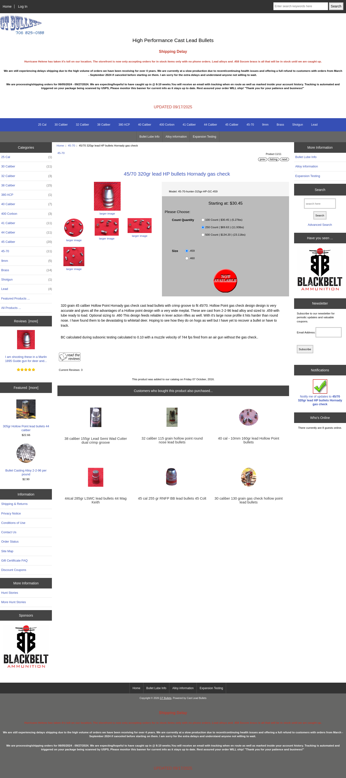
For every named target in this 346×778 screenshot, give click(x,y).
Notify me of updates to (320, 392)
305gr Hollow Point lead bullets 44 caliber (26, 415)
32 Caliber (82, 124)
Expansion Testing (204, 136)
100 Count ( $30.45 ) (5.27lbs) (223, 219)
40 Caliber (144, 124)
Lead (314, 124)
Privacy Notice (11, 513)
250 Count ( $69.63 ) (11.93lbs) (224, 227)
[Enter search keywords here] (300, 6)
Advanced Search (320, 225)
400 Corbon (166, 124)
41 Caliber (189, 124)
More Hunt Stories (13, 602)
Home (7, 6)
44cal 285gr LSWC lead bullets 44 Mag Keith (96, 500)
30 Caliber (61, 124)
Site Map (7, 551)
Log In (22, 6)
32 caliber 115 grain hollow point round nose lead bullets (172, 440)
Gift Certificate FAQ (14, 560)
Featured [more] (26, 388)
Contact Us (8, 532)
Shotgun (297, 124)
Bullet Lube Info (149, 136)
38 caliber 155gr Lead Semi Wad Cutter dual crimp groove (95, 440)
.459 (192, 250)
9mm (265, 124)
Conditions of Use (13, 523)
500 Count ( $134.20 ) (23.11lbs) (225, 234)
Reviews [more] (26, 321)
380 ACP (124, 124)
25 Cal (42, 124)
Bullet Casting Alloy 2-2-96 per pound (26, 460)
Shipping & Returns (14, 504)
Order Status (10, 541)
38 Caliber (104, 124)
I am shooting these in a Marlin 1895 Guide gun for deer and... (26, 346)
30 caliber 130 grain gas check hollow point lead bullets (249, 500)
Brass (280, 124)
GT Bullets (166, 698)
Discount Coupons (13, 570)
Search (320, 189)
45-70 (71, 145)
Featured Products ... (15, 298)
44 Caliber (210, 124)
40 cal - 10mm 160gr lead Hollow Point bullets (248, 440)
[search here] (320, 203)
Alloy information (176, 136)
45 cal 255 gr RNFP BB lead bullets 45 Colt (172, 498)
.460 (192, 258)
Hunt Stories (9, 592)
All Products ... (11, 308)
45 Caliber (231, 124)
